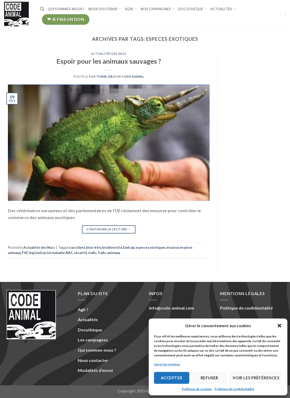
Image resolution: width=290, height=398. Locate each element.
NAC (69, 253)
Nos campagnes (158, 8)
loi (49, 253)
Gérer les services (167, 364)
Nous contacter (93, 360)
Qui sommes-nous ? (66, 9)
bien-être (93, 247)
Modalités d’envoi (95, 370)
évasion (173, 247)
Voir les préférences (256, 377)
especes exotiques (151, 247)
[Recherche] (42, 9)
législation (37, 253)
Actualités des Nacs (109, 53)
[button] (279, 325)
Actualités (223, 8)
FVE (25, 253)
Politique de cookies (197, 389)
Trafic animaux (108, 253)
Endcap (129, 247)
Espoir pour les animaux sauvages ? (108, 61)
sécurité (80, 253)
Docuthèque (192, 8)
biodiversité (112, 247)
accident (78, 247)
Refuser (209, 377)
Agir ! (83, 309)
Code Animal (133, 76)
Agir (131, 8)
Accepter (171, 377)
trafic (92, 253)
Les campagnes (93, 339)
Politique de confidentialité (234, 389)
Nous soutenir (104, 8)
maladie (58, 253)
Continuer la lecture (108, 229)
